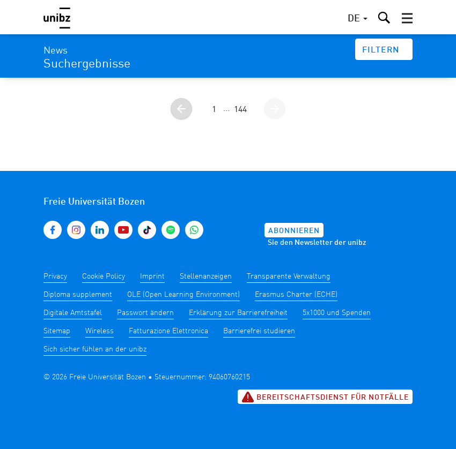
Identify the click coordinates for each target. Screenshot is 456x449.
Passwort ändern (145, 313)
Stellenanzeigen (206, 276)
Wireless (99, 331)
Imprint (152, 276)
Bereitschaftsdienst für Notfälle (325, 397)
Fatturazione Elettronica (168, 331)
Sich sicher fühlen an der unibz (94, 349)
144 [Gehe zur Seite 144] (240, 110)
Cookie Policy (103, 276)
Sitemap (56, 331)
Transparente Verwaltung (288, 276)
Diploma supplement (77, 294)
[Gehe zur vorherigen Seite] (181, 108)
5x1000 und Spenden (337, 313)
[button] (407, 18)
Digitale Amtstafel (72, 313)
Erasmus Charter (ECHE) (296, 294)
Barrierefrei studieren (259, 331)
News (55, 51)
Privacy (55, 276)
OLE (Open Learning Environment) (183, 294)
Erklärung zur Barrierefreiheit (238, 313)
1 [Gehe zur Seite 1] (214, 110)
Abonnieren (294, 231)
